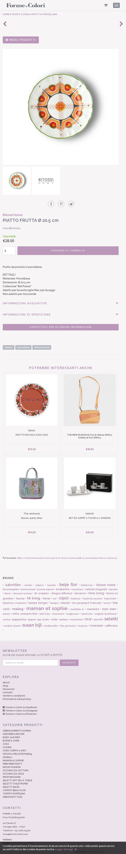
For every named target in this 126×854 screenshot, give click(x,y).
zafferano (111, 623)
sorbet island (12, 623)
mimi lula (44, 611)
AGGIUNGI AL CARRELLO (68, 249)
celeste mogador (96, 587)
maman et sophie (47, 606)
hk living (33, 596)
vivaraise (96, 623)
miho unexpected (25, 611)
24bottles (13, 582)
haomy (20, 596)
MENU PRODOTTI (21, 39)
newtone (86, 611)
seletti (111, 616)
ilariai (46, 596)
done (7, 591)
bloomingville (11, 587)
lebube (65, 600)
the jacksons (67, 623)
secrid (98, 617)
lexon (107, 600)
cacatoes (77, 587)
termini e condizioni (14, 693)
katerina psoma (92, 596)
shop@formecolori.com (15, 832)
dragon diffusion (61, 591)
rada (54, 617)
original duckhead (105, 611)
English (18, 840)
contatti (7, 690)
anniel (28, 583)
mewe (6, 611)
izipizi (64, 596)
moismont (58, 611)
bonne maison (45, 587)
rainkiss (63, 617)
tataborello (51, 623)
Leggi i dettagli (64, 849)
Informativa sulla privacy (17, 697)
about (6, 680)
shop (5, 683)
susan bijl (32, 623)
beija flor (68, 582)
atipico (40, 583)
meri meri (109, 607)
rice (88, 617)
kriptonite (110, 596)
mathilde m (77, 607)
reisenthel (76, 617)
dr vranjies (41, 591)
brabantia (62, 587)
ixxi (54, 596)
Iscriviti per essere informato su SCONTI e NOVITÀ (63, 650)
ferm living (96, 591)
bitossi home (106, 582)
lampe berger (38, 600)
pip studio (43, 617)
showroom (9, 687)
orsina (6, 617)
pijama (32, 617)
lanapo (54, 600)
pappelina (19, 617)
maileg (17, 607)
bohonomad (28, 587)
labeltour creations (14, 600)
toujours (83, 623)
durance (80, 591)
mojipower (72, 611)
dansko (113, 587)
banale (51, 583)
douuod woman (22, 591)
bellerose (87, 583)
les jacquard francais (87, 600)
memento (93, 606)
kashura (75, 596)
